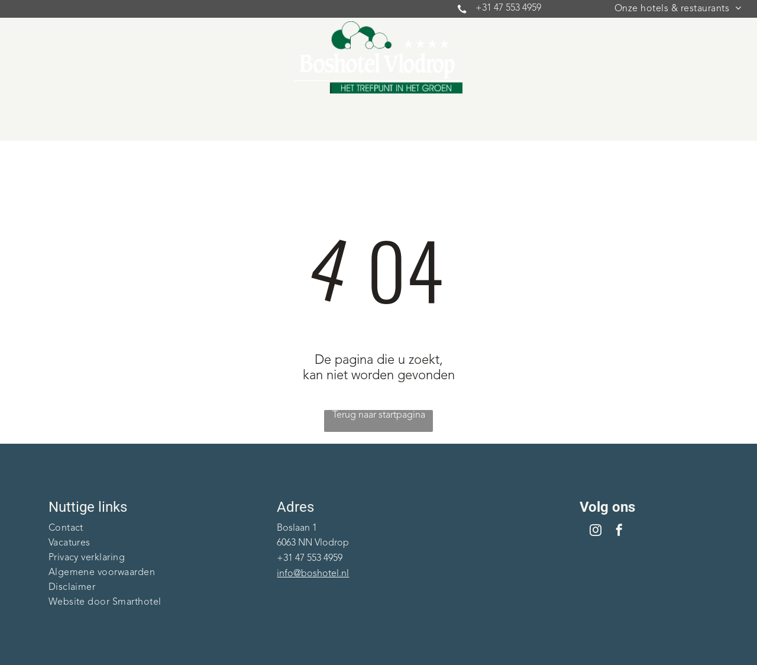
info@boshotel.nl (313, 574)
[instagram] (595, 531)
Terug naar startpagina (378, 415)
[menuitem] (678, 9)
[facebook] (619, 531)
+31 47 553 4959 (508, 8)
